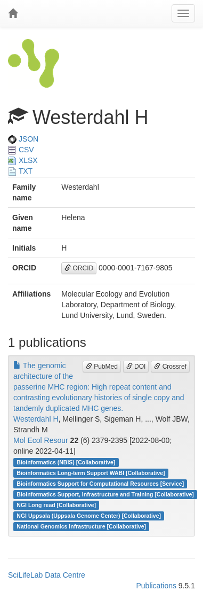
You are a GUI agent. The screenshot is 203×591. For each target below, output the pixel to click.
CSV (21, 149)
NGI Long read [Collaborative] (56, 505)
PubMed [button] (102, 366)
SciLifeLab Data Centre (46, 575)
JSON (23, 139)
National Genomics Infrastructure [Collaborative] (81, 526)
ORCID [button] (78, 268)
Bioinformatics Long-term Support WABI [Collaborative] (91, 473)
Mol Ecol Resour (40, 440)
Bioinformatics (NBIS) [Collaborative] (66, 462)
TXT (20, 171)
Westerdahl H (36, 419)
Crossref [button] (170, 366)
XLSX (23, 160)
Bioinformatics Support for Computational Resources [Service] (100, 483)
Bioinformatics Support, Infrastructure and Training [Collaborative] (105, 494)
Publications (156, 585)
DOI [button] (136, 366)
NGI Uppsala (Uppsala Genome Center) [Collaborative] (89, 515)
